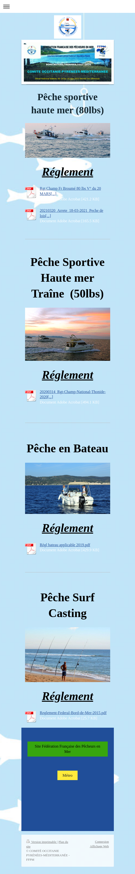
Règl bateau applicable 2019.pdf (65, 545)
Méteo (67, 775)
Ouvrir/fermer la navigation (67, 6)
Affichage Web (99, 846)
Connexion (102, 841)
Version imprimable (41, 842)
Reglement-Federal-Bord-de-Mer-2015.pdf (73, 713)
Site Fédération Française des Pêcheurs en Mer (67, 749)
